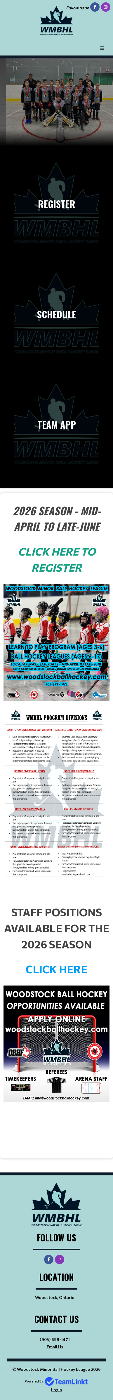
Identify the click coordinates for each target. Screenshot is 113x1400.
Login (56, 1389)
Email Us (55, 1346)
